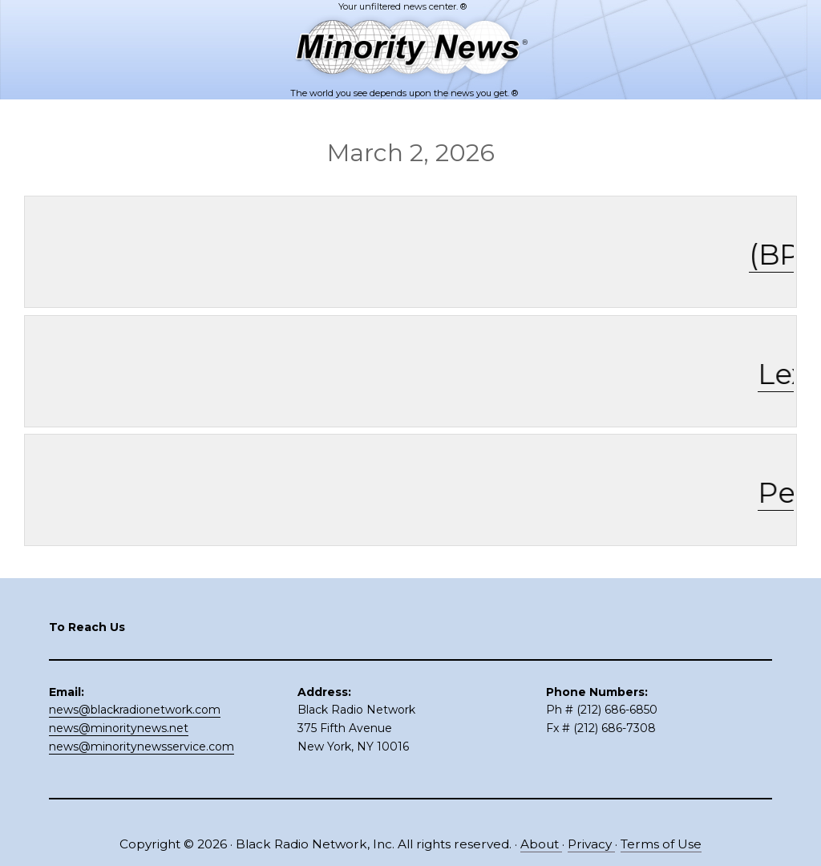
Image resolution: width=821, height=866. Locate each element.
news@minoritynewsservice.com (141, 746)
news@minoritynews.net (118, 728)
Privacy (591, 844)
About (541, 844)
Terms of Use (661, 844)
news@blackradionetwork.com (134, 709)
